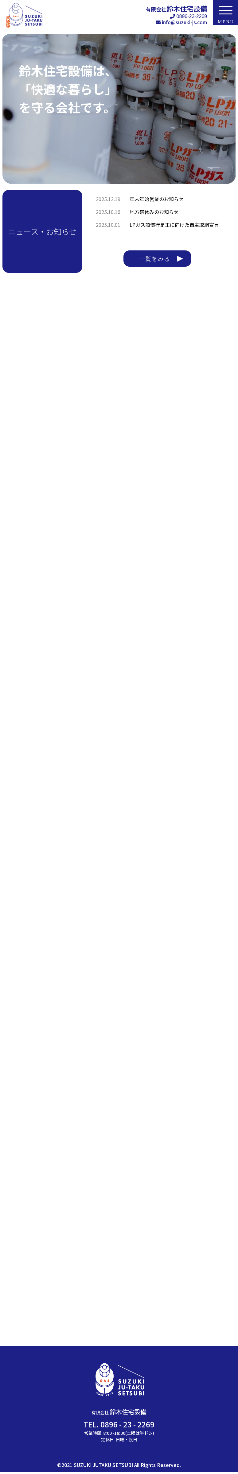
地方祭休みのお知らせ (154, 211)
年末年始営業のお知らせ (157, 199)
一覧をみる (154, 258)
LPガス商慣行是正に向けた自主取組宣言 (174, 224)
